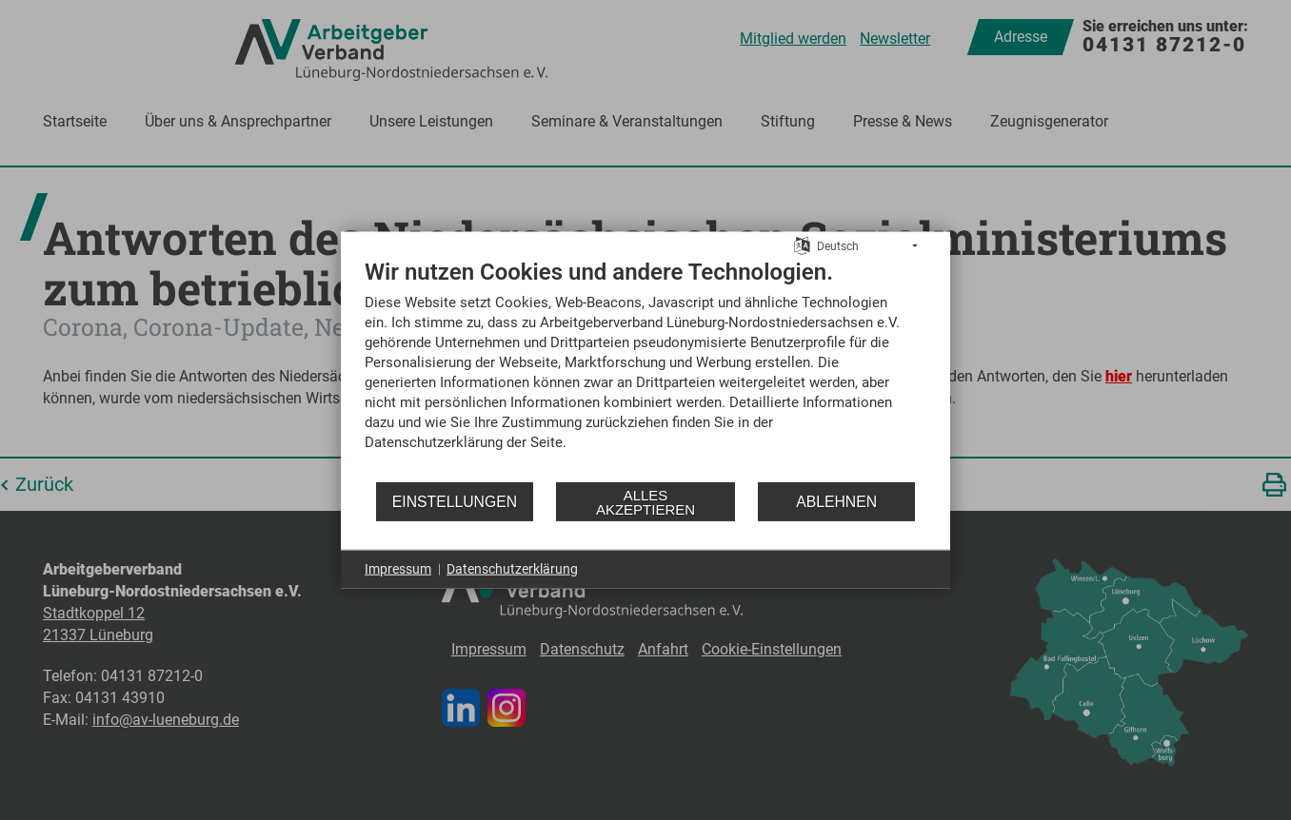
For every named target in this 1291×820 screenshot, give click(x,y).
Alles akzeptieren (645, 501)
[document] (645, 369)
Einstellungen (454, 501)
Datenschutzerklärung (512, 568)
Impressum (398, 568)
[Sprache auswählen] (802, 244)
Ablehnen (836, 501)
